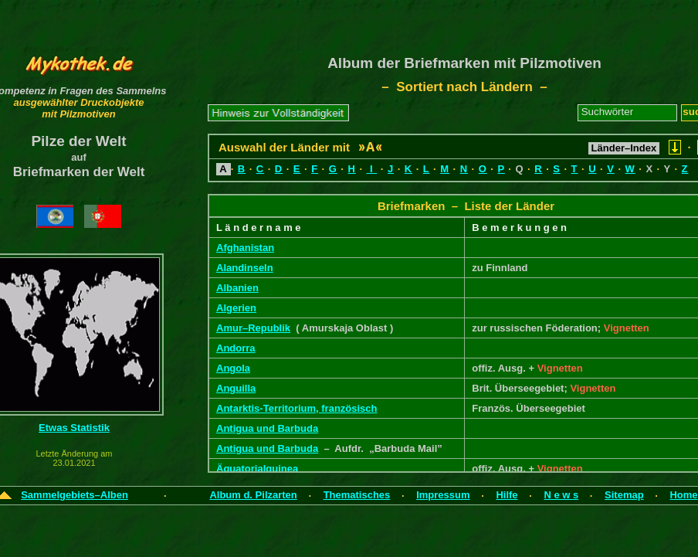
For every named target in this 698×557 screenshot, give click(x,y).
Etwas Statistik (74, 427)
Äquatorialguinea (257, 468)
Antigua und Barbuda (267, 428)
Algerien (236, 308)
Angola (233, 368)
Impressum (442, 495)
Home (683, 495)
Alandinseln (244, 267)
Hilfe (506, 495)
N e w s (561, 495)
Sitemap (624, 495)
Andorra (236, 348)
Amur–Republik (253, 328)
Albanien (237, 288)
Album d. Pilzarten (252, 495)
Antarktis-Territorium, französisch (297, 408)
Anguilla (236, 388)
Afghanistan (245, 247)
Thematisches (357, 495)
